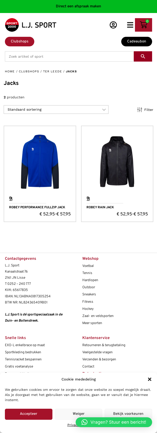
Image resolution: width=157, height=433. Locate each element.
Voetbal (88, 266)
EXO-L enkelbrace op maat (25, 345)
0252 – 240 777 (19, 284)
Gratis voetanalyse (19, 367)
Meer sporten (92, 323)
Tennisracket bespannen (23, 359)
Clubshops (29, 71)
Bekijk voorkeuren (128, 414)
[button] (149, 379)
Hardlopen (90, 280)
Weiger (79, 414)
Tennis (87, 273)
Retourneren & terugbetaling (103, 345)
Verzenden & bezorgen (99, 359)
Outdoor (88, 287)
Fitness (87, 302)
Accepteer (28, 414)
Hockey (88, 309)
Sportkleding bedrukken (23, 352)
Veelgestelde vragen (97, 352)
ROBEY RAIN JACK (100, 208)
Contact (88, 367)
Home (10, 71)
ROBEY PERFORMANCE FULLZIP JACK (37, 208)
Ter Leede (52, 71)
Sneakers (89, 294)
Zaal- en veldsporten (98, 316)
